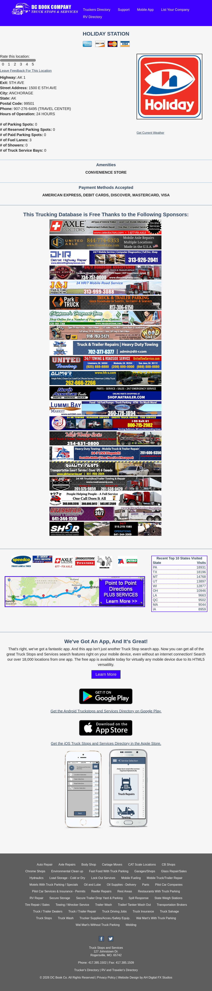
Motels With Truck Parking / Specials (53, 884)
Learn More (106, 674)
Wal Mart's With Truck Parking (156, 918)
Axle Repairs (67, 864)
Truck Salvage (169, 911)
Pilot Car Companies (169, 884)
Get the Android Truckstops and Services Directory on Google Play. (106, 711)
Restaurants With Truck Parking (159, 891)
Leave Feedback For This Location (26, 71)
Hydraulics (36, 878)
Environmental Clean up (67, 871)
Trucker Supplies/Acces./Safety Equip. (105, 918)
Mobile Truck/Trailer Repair (164, 878)
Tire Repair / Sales (37, 904)
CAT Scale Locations (142, 864)
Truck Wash (66, 918)
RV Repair (36, 898)
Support (124, 10)
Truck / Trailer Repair (82, 911)
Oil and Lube (92, 884)
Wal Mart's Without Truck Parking (98, 924)
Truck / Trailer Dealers (47, 911)
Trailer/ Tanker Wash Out (134, 904)
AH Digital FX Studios (158, 977)
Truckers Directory (96, 10)
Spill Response (139, 898)
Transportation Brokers (172, 904)
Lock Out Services (103, 878)
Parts (145, 884)
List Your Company (175, 10)
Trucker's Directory (86, 970)
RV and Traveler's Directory (120, 970)
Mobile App (145, 10)
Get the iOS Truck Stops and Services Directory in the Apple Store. (106, 743)
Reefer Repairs (101, 891)
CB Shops (168, 864)
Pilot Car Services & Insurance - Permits (58, 891)
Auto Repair (45, 864)
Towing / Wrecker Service (72, 904)
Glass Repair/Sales (174, 871)
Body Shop (88, 864)
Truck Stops (44, 918)
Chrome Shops (35, 871)
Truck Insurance (143, 911)
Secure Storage (59, 898)
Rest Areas (124, 891)
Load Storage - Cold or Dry (67, 878)
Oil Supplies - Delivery (121, 884)
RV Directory (92, 17)
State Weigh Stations (168, 898)
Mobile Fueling (131, 878)
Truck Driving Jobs (114, 911)
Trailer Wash (103, 904)
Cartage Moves (112, 864)
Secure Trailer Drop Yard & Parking (99, 898)
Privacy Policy (106, 977)
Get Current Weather (150, 132)
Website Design (128, 977)
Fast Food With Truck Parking (108, 871)
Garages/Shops (144, 871)
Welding (131, 924)
